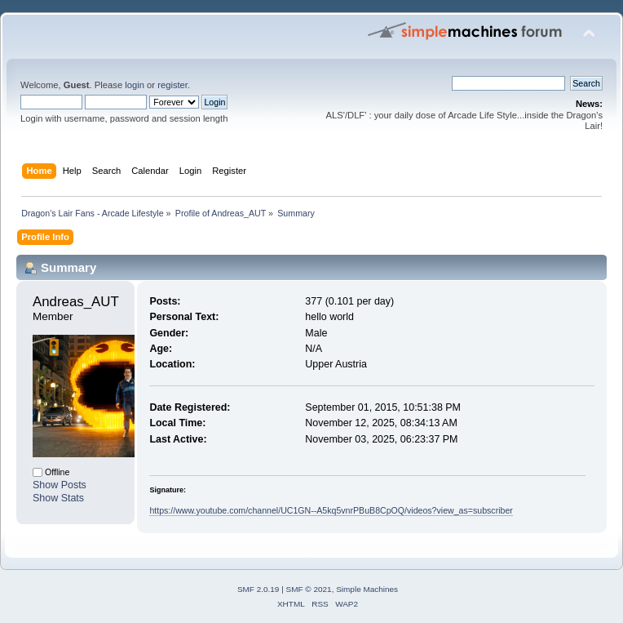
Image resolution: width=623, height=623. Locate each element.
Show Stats (58, 498)
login (134, 85)
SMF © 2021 (309, 589)
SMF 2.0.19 (258, 589)
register (172, 85)
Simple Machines (367, 589)
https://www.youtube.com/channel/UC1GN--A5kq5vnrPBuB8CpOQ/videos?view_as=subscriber (330, 510)
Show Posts (59, 485)
